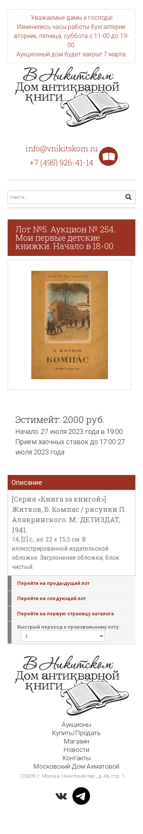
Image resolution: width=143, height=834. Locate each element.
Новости (76, 749)
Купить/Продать (76, 733)
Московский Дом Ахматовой (76, 766)
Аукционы (76, 724)
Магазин (76, 741)
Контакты (76, 758)
